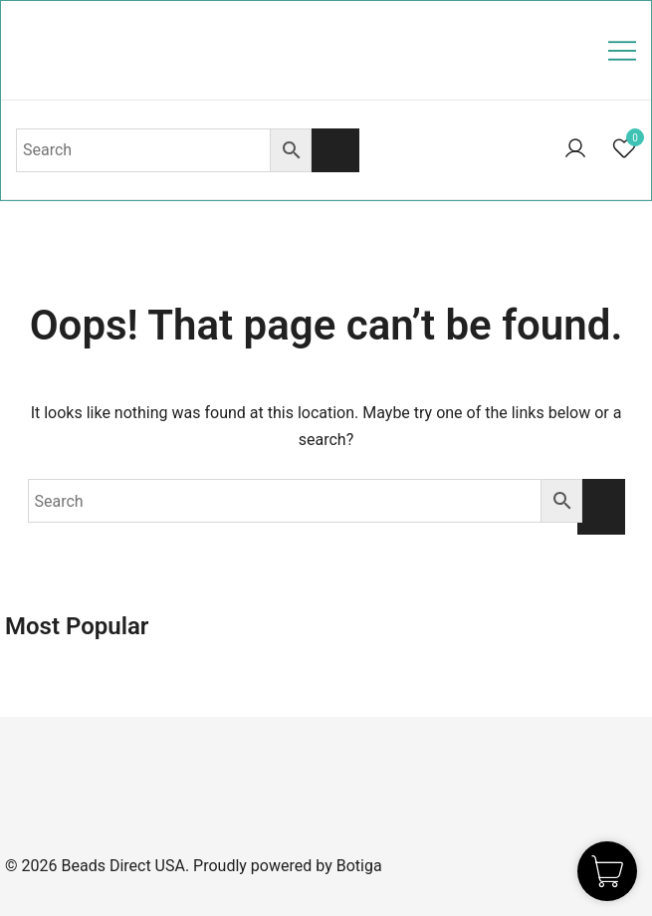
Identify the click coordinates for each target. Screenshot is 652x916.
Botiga (359, 865)
